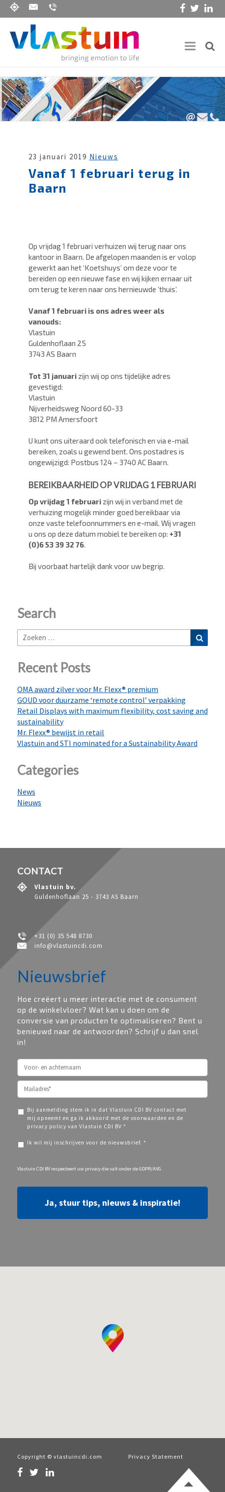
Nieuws (103, 156)
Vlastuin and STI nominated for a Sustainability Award (107, 743)
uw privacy (89, 1169)
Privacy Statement (155, 1456)
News (26, 791)
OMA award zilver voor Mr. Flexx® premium (87, 689)
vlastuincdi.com (78, 1456)
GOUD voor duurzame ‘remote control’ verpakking (101, 700)
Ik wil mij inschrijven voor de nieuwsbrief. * (86, 1142)
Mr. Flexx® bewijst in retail (60, 732)
